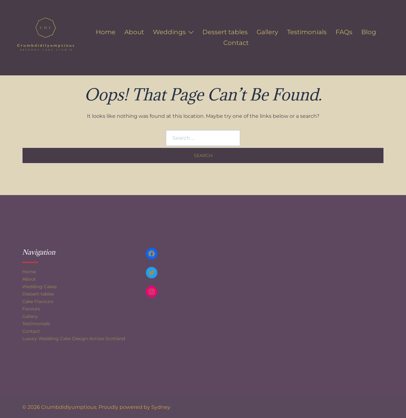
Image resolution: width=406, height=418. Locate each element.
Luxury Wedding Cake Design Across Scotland (73, 338)
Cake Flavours (37, 301)
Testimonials (307, 32)
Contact (236, 43)
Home (105, 32)
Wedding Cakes (39, 286)
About (134, 32)
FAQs (344, 32)
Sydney (160, 407)
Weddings (169, 32)
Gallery (267, 32)
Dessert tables (225, 32)
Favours (31, 309)
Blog (368, 32)
